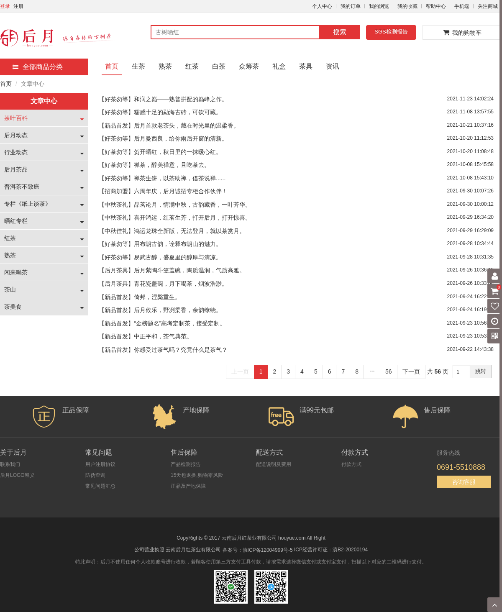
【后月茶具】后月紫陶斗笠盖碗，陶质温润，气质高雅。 (172, 270)
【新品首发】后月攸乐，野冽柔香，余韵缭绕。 (160, 310)
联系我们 (10, 464)
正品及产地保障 (188, 486)
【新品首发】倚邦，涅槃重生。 (140, 297)
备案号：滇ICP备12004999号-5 (258, 550)
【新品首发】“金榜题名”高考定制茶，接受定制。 (162, 323)
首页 (111, 66)
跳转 (480, 371)
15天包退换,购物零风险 (197, 475)
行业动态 (16, 152)
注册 (18, 6)
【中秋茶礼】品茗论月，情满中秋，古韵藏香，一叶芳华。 (175, 204)
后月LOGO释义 (17, 475)
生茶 (138, 66)
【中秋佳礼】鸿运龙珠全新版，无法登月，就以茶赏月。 (172, 231)
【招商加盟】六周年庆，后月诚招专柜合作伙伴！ (163, 191)
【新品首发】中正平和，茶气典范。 (145, 336)
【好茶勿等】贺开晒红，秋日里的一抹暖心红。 (160, 152)
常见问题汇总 (100, 486)
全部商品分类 (38, 66)
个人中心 (322, 6)
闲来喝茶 (16, 272)
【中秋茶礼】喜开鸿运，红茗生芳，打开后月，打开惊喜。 (175, 217)
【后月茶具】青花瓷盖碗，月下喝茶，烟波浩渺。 (163, 283)
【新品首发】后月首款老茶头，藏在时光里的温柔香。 (169, 125)
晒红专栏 (16, 221)
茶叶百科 (16, 118)
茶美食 (13, 306)
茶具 (305, 66)
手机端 (461, 6)
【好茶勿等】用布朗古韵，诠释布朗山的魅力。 (160, 244)
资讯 (332, 66)
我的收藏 (407, 6)
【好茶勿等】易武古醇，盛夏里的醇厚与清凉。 (160, 257)
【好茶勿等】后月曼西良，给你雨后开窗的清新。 (163, 138)
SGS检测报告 (390, 31)
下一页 (411, 371)
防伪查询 (95, 475)
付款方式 (351, 464)
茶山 (10, 289)
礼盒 (279, 66)
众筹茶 (249, 66)
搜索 (339, 32)
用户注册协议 (100, 464)
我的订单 (351, 6)
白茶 (218, 66)
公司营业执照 (149, 550)
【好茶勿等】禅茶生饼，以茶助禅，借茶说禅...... (162, 178)
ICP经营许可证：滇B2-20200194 (331, 550)
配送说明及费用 (273, 464)
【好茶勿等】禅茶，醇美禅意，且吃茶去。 (154, 164)
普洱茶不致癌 (21, 186)
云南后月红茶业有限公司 (193, 550)
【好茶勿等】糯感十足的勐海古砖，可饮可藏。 (160, 112)
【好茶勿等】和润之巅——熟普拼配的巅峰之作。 (163, 99)
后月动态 (16, 135)
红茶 (192, 66)
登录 (5, 6)
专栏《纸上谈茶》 (27, 203)
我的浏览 (379, 6)
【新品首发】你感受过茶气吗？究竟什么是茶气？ (163, 349)
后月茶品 (16, 169)
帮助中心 (436, 6)
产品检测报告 (186, 464)
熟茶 (165, 66)
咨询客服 (464, 482)
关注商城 (488, 6)
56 (388, 371)
